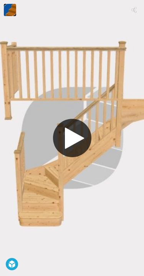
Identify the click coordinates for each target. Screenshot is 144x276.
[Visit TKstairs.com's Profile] (10, 10)
